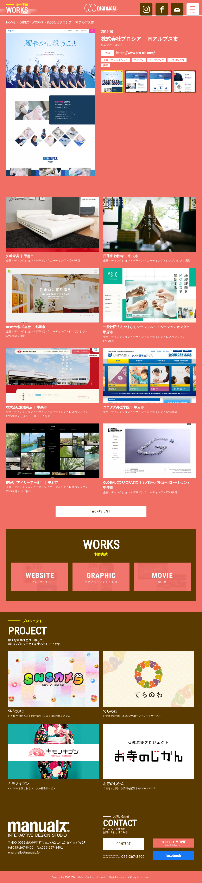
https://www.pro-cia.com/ (135, 53)
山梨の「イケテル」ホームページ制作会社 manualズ (103, 877)
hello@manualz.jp (28, 852)
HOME (10, 22)
